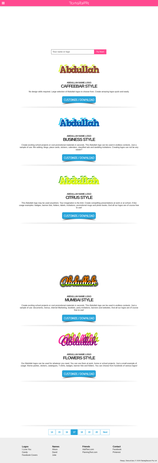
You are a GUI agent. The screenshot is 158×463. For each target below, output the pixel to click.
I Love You (26, 449)
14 (52, 432)
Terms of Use (130, 461)
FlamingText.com (89, 452)
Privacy (122, 461)
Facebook (117, 449)
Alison (55, 449)
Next (105, 432)
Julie (54, 455)
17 (74, 432)
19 (89, 432)
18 (82, 432)
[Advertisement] (79, 27)
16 (67, 432)
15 (59, 432)
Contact (117, 446)
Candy (25, 452)
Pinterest (116, 452)
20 (97, 432)
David (54, 452)
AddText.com (88, 449)
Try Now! (100, 52)
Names (55, 446)
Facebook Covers (29, 455)
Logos (25, 446)
